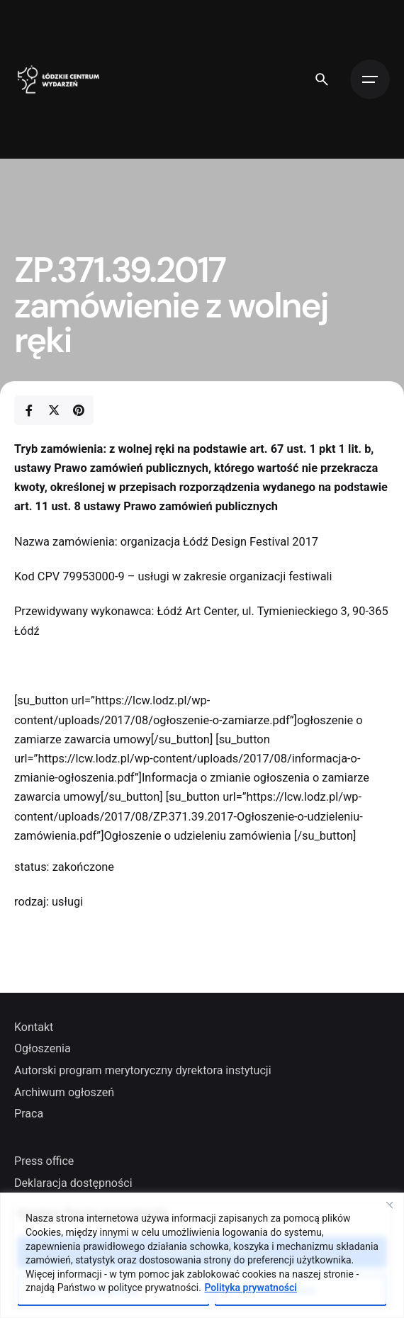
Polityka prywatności (250, 1287)
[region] (202, 1255)
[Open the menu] (370, 79)
